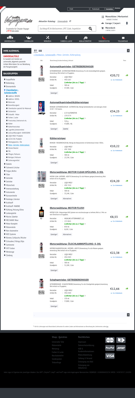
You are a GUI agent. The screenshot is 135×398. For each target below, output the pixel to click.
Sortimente (10, 244)
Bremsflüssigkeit (13, 105)
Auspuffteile (10, 79)
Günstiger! (54, 93)
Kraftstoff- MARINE (13, 206)
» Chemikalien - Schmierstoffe (44, 54)
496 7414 (67, 185)
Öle (9, 151)
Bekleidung (10, 83)
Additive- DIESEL (13, 99)
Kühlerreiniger (58, 138)
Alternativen (67, 198)
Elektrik (9, 164)
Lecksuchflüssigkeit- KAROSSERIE (19, 133)
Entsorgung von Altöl (85, 361)
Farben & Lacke (58, 352)
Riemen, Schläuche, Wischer (16, 237)
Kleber (10, 123)
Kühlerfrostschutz (14, 127)
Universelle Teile (58, 341)
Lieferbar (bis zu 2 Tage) (74, 82)
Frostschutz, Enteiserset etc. (17, 120)
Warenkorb (110, 27)
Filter (8, 174)
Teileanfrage (56, 362)
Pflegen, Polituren (14, 154)
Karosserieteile (11, 195)
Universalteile (62, 21)
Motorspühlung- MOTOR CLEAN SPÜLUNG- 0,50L (76, 172)
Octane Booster (13, 148)
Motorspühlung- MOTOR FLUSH (67, 207)
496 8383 (67, 257)
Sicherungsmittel (13, 160)
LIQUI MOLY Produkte (15, 136)
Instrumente (10, 192)
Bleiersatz (11, 102)
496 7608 (67, 149)
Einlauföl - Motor (13, 114)
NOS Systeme (11, 234)
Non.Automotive (58, 355)
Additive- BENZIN (14, 96)
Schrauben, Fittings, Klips (15, 241)
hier (107, 326)
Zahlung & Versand (85, 358)
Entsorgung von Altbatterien (83, 366)
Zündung (9, 255)
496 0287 (67, 80)
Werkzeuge (10, 251)
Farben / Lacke (13, 117)
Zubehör (65, 129)
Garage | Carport (112, 23)
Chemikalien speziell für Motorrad (19, 108)
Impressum (82, 341)
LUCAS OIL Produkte (15, 139)
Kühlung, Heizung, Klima (15, 209)
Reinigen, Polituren (14, 157)
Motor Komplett (11, 223)
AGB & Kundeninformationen (86, 350)
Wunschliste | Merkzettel (116, 16)
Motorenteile (11, 227)
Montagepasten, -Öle (15, 142)
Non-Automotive (12, 230)
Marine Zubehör (12, 216)
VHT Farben (10, 248)
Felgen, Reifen (11, 171)
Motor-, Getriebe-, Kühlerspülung (18, 145)
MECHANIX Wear (12, 220)
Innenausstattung (12, 188)
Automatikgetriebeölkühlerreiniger (69, 102)
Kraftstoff (9, 202)
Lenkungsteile (11, 213)
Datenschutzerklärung (86, 345)
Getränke (9, 178)
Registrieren (117, 8)
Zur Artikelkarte (117, 80)
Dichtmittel (12, 111)
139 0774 (67, 115)
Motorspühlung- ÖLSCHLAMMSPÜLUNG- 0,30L (75, 243)
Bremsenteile (11, 86)
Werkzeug (55, 348)
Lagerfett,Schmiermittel (16, 130)
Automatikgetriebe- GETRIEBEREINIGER (72, 66)
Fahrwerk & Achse (12, 167)
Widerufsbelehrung (85, 354)
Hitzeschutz (10, 185)
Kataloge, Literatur (13, 199)
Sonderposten (57, 359)
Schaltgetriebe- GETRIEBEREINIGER (69, 279)
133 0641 (67, 221)
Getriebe (9, 181)
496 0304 (67, 293)
